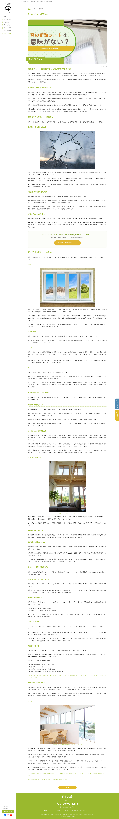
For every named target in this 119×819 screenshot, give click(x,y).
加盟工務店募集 (6, 806)
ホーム (6, 16)
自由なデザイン (8, 25)
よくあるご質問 (56, 810)
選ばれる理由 (7, 27)
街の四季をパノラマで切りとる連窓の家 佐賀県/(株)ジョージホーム (67, 725)
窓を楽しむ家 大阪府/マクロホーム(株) (67, 487)
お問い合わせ (47, 810)
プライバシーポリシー (85, 810)
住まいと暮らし (35, 59)
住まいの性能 (7, 19)
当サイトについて (74, 810)
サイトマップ (64, 810)
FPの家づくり (8, 22)
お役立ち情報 (7, 33)
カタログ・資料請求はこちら (66, 243)
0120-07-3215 (69, 803)
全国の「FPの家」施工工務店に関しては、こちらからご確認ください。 (48, 779)
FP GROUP (66, 816)
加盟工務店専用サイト (7, 808)
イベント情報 (7, 30)
